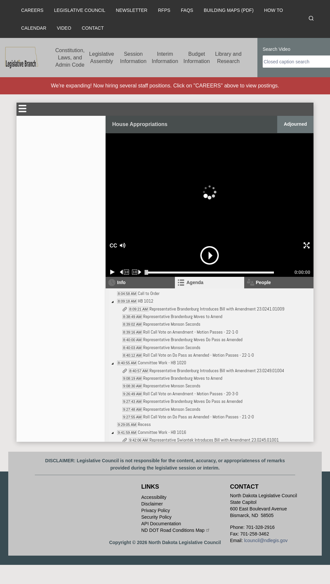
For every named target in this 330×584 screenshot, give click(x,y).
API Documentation (161, 523)
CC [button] (113, 245)
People (263, 282)
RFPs (164, 10)
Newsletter (132, 10)
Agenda (194, 282)
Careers (32, 10)
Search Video (276, 49)
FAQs (187, 10)
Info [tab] (121, 282)
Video (64, 28)
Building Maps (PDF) (228, 10)
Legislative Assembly (101, 57)
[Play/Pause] (112, 272)
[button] (145, 245)
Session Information (133, 57)
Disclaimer (152, 503)
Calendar (33, 28)
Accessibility (153, 497)
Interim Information (165, 57)
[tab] (209, 282)
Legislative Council (79, 10)
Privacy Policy (155, 510)
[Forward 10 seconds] (137, 272)
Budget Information (196, 57)
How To (273, 10)
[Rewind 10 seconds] (124, 272)
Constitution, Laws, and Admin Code (69, 58)
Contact (93, 28)
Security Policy (156, 517)
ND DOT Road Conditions (175, 530)
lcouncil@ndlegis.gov (266, 540)
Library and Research (228, 57)
